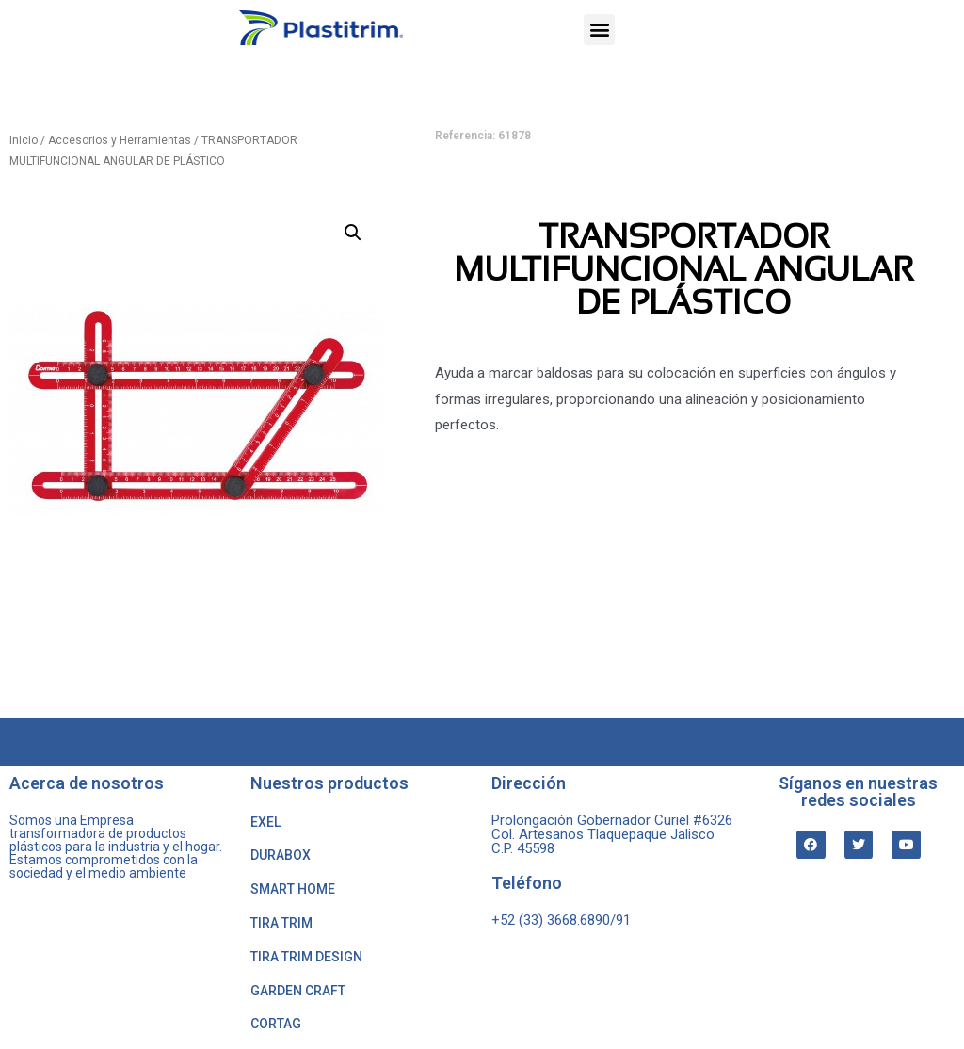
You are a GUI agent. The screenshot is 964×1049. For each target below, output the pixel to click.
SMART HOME (292, 888)
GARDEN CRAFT (297, 990)
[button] (599, 29)
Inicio (23, 140)
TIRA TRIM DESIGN (306, 956)
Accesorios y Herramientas (119, 140)
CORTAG (275, 1023)
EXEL (265, 822)
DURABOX (280, 855)
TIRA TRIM (281, 922)
